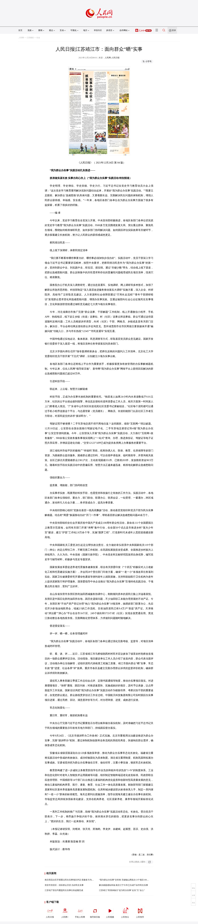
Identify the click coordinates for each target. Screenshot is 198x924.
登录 (174, 30)
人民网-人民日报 (112, 58)
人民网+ (64, 912)
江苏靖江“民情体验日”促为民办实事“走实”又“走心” (122, 890)
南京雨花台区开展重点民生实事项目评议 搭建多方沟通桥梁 (71, 880)
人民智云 (125, 912)
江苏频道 (30, 38)
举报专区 (98, 30)
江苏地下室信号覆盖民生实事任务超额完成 (64, 890)
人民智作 (140, 912)
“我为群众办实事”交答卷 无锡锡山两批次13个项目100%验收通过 (128, 880)
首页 (20, 30)
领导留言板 (95, 912)
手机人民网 (80, 912)
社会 (38, 38)
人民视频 (110, 912)
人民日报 (49, 912)
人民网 (21, 38)
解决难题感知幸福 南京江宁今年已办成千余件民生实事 (123, 885)
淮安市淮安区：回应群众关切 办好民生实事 (64, 885)
